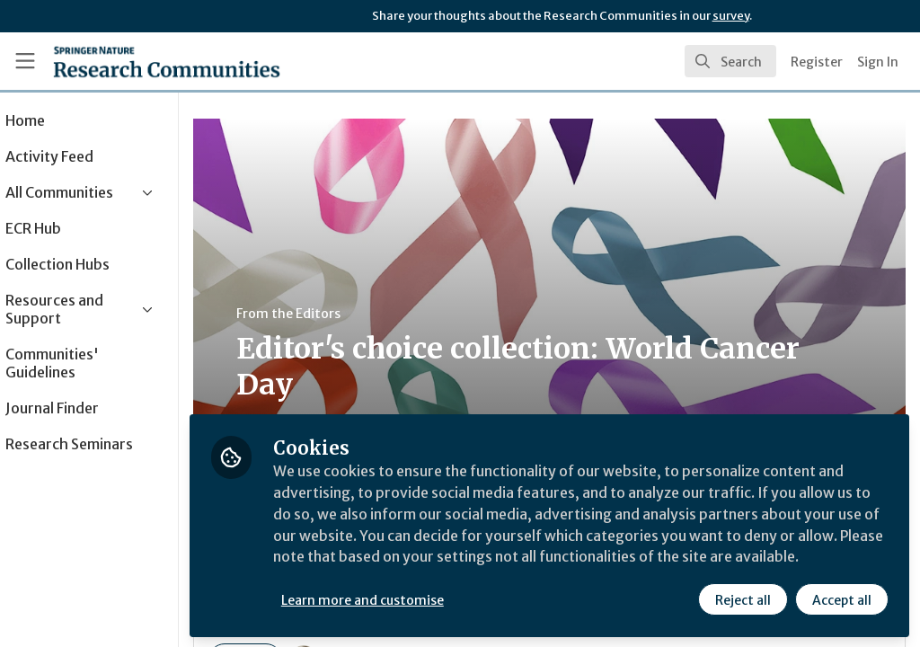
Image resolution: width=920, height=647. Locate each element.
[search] (730, 61)
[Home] (166, 61)
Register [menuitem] (817, 62)
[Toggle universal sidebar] (25, 61)
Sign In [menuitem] (877, 62)
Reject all (742, 599)
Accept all (841, 599)
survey (730, 15)
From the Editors (340, 314)
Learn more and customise (413, 599)
